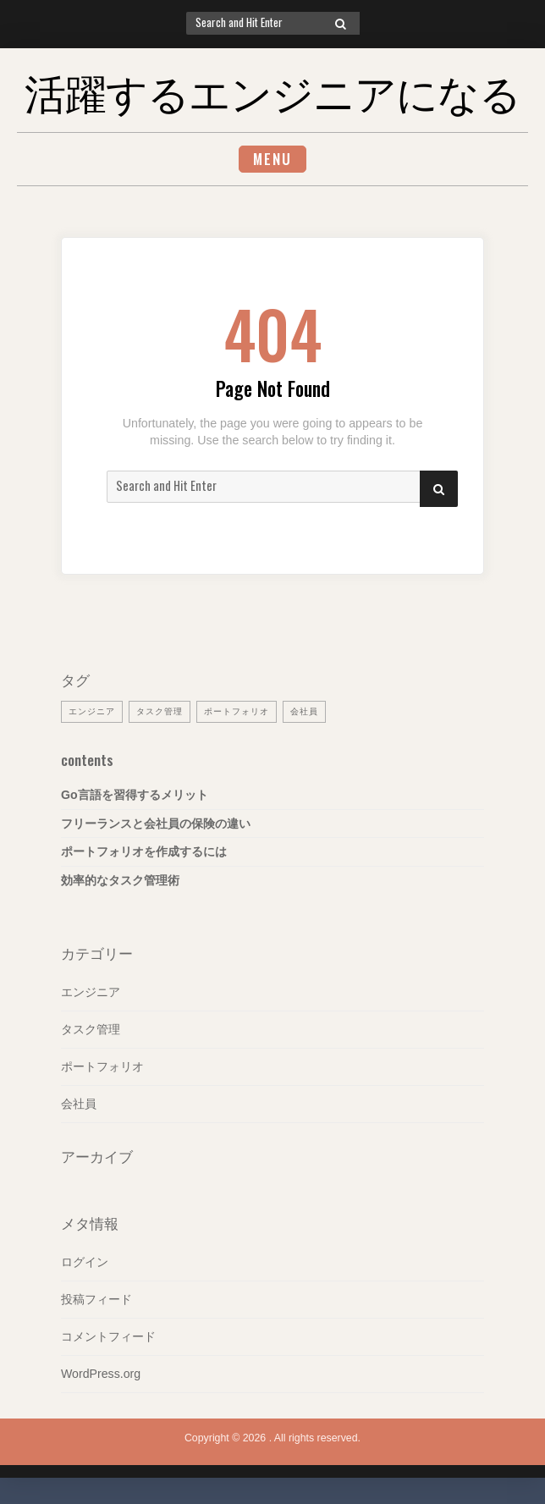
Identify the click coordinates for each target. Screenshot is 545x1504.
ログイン (84, 1263)
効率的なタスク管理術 (120, 880)
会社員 (78, 1103)
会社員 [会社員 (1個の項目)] (304, 711)
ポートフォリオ (102, 1067)
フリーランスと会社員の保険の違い (155, 823)
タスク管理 (90, 1030)
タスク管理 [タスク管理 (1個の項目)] (159, 711)
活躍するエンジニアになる (272, 90)
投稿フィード (96, 1300)
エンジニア (90, 993)
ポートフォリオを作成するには (144, 852)
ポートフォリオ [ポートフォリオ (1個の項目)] (236, 711)
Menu (272, 158)
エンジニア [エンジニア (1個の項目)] (92, 711)
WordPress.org (101, 1373)
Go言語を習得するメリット (134, 795)
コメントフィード (108, 1337)
